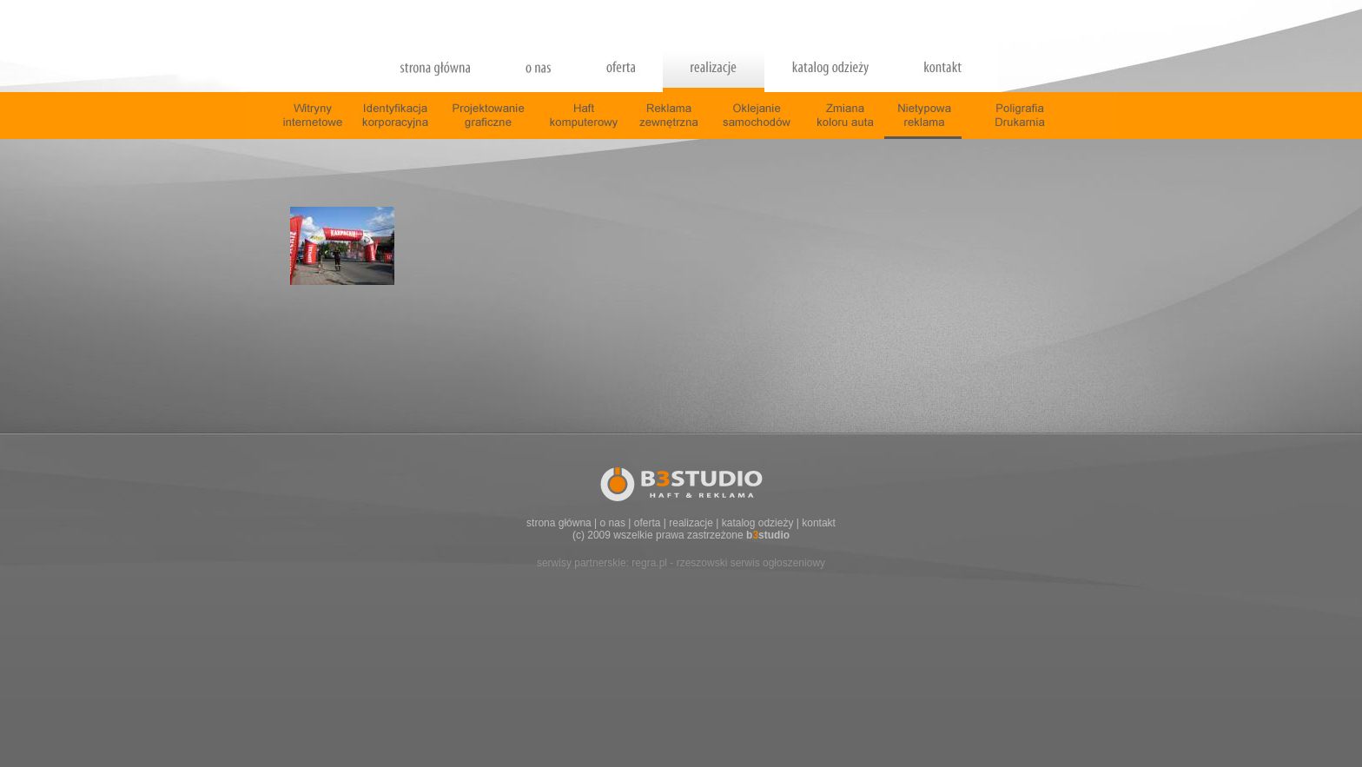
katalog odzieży (758, 523)
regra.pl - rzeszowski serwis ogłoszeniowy (728, 563)
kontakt (819, 523)
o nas (612, 523)
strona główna (559, 523)
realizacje (691, 523)
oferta (647, 523)
